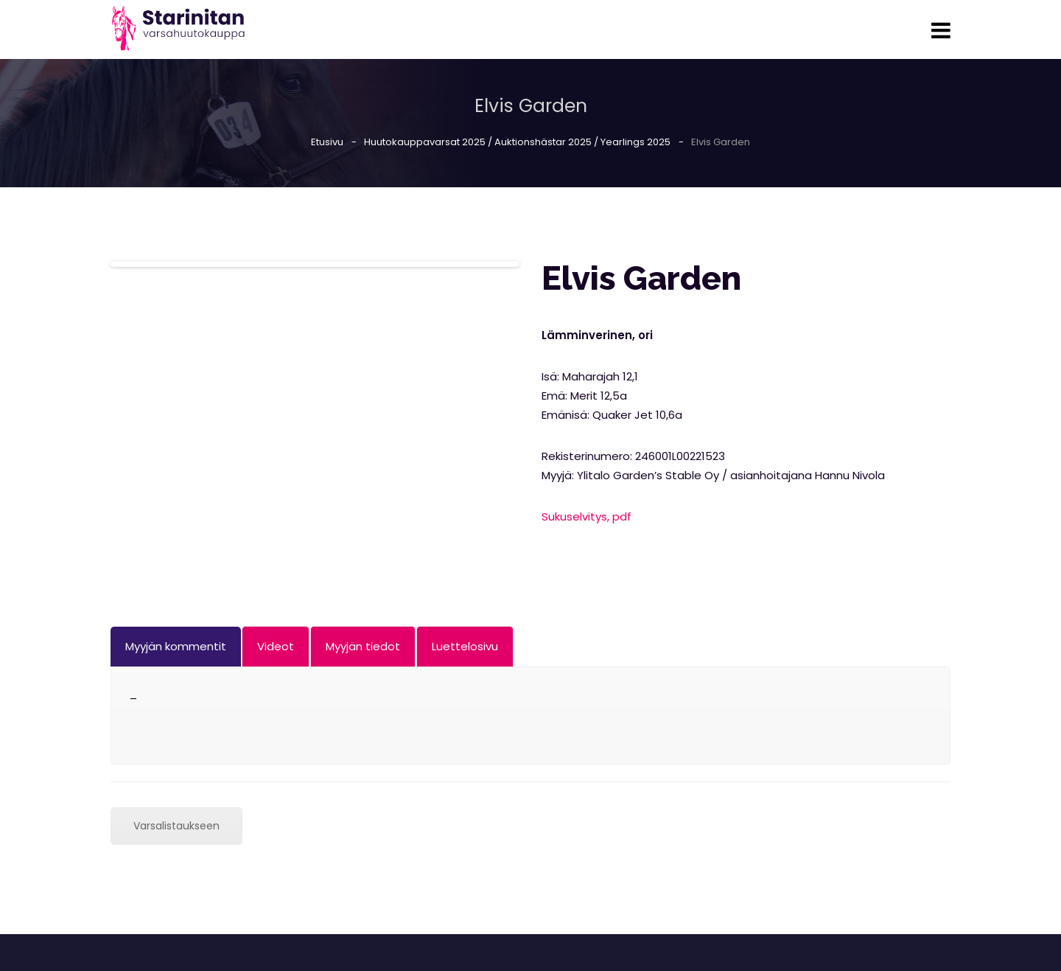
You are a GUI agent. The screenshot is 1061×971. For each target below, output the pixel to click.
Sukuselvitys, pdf (586, 516)
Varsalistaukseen (176, 825)
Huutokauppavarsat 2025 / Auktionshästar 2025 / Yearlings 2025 (517, 142)
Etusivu (327, 142)
